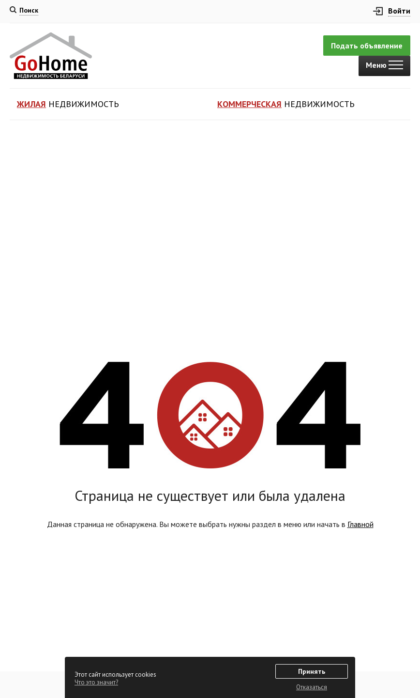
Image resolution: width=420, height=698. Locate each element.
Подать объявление (367, 45)
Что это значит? (96, 682)
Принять (311, 671)
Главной (360, 524)
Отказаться (311, 687)
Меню (384, 65)
